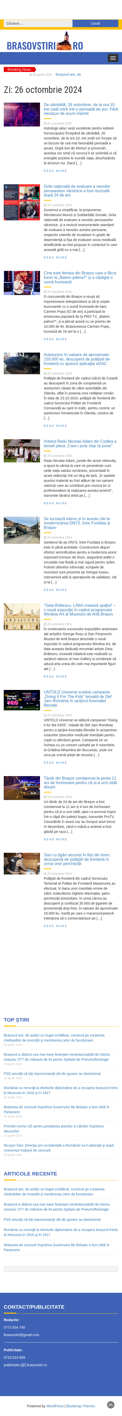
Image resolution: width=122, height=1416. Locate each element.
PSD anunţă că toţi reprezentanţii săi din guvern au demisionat (52, 1074)
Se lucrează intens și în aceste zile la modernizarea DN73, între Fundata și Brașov (77, 523)
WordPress (55, 1406)
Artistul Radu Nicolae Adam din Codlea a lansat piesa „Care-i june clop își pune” (80, 443)
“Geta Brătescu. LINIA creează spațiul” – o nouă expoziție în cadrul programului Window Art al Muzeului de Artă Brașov (80, 609)
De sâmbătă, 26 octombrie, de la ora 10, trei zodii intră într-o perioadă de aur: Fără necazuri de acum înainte (81, 109)
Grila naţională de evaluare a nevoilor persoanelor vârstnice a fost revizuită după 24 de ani (77, 190)
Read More (56, 170)
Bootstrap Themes (80, 1406)
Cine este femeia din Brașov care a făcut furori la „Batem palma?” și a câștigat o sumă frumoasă (80, 277)
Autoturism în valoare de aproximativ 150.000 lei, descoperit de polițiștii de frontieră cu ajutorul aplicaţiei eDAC (77, 359)
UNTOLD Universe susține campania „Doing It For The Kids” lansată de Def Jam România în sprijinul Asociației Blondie (78, 698)
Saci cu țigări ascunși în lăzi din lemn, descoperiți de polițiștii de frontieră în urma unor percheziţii (77, 859)
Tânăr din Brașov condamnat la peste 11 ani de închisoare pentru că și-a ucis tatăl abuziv (80, 782)
